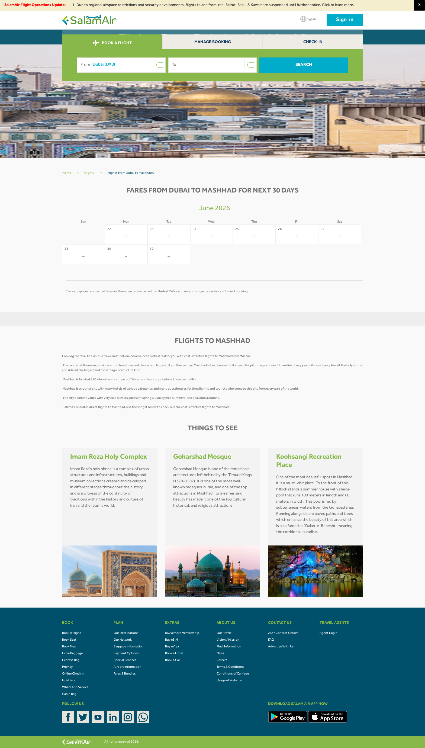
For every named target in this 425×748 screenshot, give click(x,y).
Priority (67, 667)
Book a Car (172, 660)
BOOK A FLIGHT (112, 43)
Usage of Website (229, 680)
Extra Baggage (72, 653)
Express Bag (70, 660)
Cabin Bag (69, 694)
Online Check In (73, 674)
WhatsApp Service (75, 687)
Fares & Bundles (125, 674)
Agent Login (328, 633)
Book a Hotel (174, 653)
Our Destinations (126, 633)
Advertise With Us (281, 647)
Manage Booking (212, 42)
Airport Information (127, 667)
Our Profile (224, 633)
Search (303, 65)
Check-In (313, 42)
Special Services (125, 660)
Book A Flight (71, 633)
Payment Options (126, 653)
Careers (222, 660)
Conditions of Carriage (233, 674)
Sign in (344, 20)
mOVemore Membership (182, 633)
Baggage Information (129, 647)
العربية (308, 19)
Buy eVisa (172, 647)
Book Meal (69, 647)
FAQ (271, 640)
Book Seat (69, 640)
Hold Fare (68, 680)
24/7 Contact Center (283, 633)
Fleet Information (229, 647)
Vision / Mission (228, 640)
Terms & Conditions (230, 667)
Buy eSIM (171, 640)
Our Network (123, 640)
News (220, 653)
